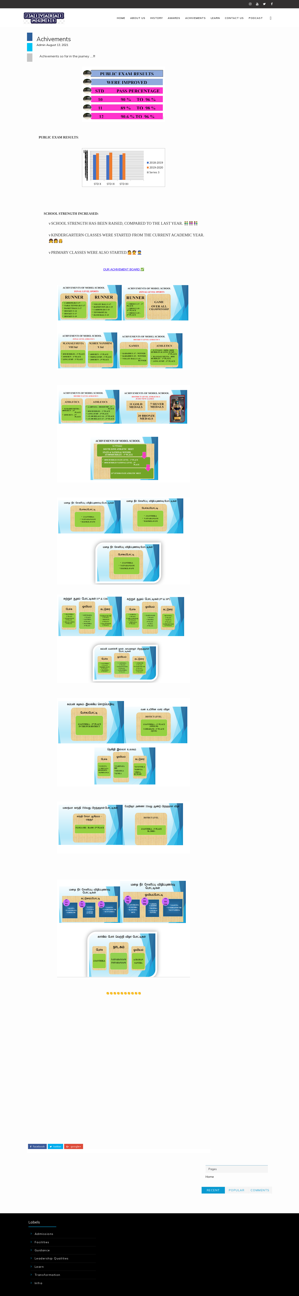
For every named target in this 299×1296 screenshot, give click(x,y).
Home (116, 17)
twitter (56, 1152)
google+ (74, 1152)
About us (133, 17)
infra (43, 1249)
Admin (44, 45)
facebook (38, 1152)
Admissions (48, 1200)
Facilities (46, 1208)
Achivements (190, 17)
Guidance (47, 1216)
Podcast (251, 17)
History (152, 17)
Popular (236, 58)
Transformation (52, 1241)
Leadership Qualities (56, 1224)
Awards (169, 17)
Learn (210, 17)
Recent (212, 58)
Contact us (229, 17)
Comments (258, 58)
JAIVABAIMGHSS (68, 1277)
